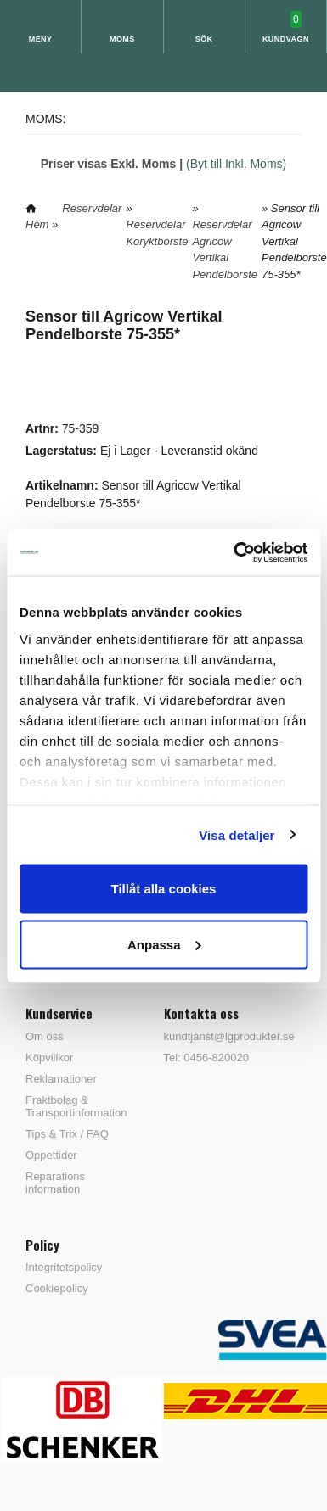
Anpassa (164, 944)
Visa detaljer (236, 834)
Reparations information (55, 1182)
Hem (36, 224)
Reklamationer (61, 1078)
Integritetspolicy (63, 1267)
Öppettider (51, 1155)
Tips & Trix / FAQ (67, 1134)
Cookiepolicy (56, 1288)
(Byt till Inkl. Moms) (236, 164)
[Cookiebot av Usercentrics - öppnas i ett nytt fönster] (234, 552)
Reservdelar (91, 208)
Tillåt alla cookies (164, 888)
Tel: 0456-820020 (206, 1057)
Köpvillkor (49, 1057)
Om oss (44, 1036)
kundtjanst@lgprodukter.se (229, 1036)
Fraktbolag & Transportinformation (76, 1106)
